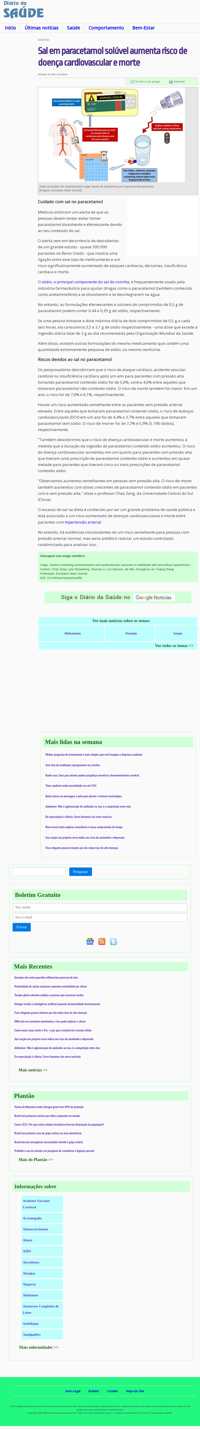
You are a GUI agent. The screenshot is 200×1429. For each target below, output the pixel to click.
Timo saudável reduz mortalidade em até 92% (70, 786)
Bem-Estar (143, 28)
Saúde (73, 28)
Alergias (29, 1273)
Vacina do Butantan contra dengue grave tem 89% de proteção (48, 1107)
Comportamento (106, 28)
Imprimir (179, 81)
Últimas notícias (41, 28)
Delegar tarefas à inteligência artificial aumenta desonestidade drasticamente (57, 1004)
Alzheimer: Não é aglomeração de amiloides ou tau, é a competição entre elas (88, 806)
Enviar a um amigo (148, 81)
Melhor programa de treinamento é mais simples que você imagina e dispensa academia (93, 754)
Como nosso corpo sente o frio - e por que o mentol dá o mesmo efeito (53, 1030)
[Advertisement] (19, 107)
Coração (177, 633)
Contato (112, 1391)
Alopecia (29, 1284)
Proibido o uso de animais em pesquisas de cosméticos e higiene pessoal (54, 1151)
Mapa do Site (135, 1391)
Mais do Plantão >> (36, 1159)
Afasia (27, 1240)
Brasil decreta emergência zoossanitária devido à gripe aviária (48, 1142)
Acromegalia (32, 1218)
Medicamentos (73, 633)
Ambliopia (31, 1323)
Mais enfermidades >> (38, 1347)
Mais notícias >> (33, 1070)
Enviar (22, 927)
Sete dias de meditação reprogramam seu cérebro (72, 765)
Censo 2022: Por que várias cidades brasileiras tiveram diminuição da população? (59, 1124)
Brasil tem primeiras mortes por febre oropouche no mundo (47, 1116)
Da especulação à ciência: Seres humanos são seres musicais (78, 817)
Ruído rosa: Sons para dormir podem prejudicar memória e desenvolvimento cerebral (92, 775)
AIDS (27, 1251)
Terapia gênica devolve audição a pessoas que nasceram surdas (49, 995)
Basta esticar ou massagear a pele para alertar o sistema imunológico (83, 796)
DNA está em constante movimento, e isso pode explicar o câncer (50, 1021)
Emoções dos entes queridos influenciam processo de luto (46, 977)
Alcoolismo (31, 1262)
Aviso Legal (72, 1391)
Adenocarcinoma (35, 1229)
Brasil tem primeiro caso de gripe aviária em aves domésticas (48, 1133)
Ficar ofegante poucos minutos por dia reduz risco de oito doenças (81, 848)
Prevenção (131, 633)
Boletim (94, 1391)
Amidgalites (32, 1334)
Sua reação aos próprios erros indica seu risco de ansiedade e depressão (84, 837)
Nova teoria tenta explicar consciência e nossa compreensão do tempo (83, 827)
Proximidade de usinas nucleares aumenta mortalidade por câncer (50, 986)
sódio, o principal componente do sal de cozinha (85, 281)
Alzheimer (30, 1295)
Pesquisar (80, 872)
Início (10, 28)
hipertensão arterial (83, 522)
